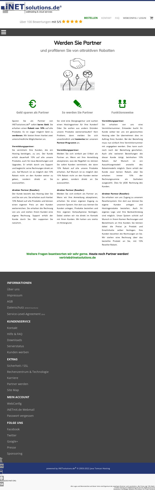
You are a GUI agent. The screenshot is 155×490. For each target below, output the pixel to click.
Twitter (12, 435)
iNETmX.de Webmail (21, 410)
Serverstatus (15, 346)
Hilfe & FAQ (14, 334)
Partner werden (17, 384)
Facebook (13, 429)
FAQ (117, 17)
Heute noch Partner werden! (109, 254)
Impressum (14, 295)
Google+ (12, 441)
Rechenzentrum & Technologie (28, 372)
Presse (11, 447)
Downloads (14, 340)
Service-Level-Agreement (26, 314)
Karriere (12, 378)
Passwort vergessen (20, 416)
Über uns (13, 289)
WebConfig (14, 403)
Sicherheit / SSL (17, 366)
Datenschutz (22, 307)
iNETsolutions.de (67, 468)
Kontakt (106, 17)
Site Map (13, 390)
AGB (10, 301)
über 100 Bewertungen (36, 22)
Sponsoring (14, 453)
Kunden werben (18, 352)
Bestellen (91, 18)
